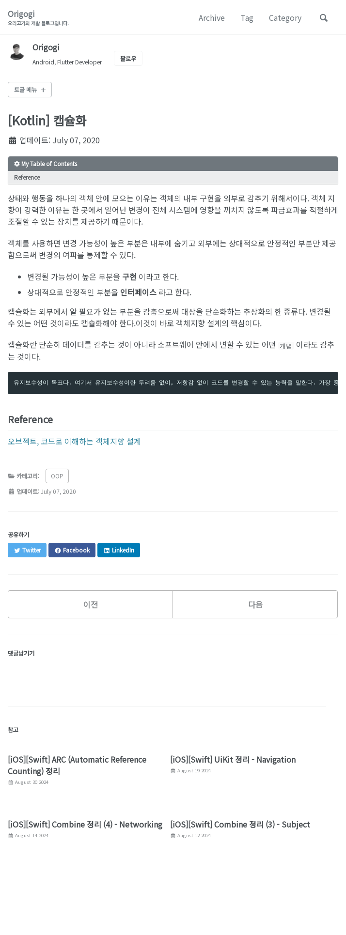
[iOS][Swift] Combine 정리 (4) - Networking (85, 824)
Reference (27, 177)
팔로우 (128, 58)
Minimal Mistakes (123, 916)
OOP (57, 476)
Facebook (48, 902)
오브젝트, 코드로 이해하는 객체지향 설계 (74, 441)
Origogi (38, 17)
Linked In (132, 902)
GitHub (91, 902)
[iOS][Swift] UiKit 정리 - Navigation (233, 759)
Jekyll (86, 916)
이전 (90, 604)
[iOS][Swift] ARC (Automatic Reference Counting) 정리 (77, 765)
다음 (255, 604)
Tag (246, 17)
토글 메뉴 (25, 89)
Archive (212, 17)
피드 (168, 902)
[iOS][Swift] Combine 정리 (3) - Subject (240, 824)
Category (285, 17)
